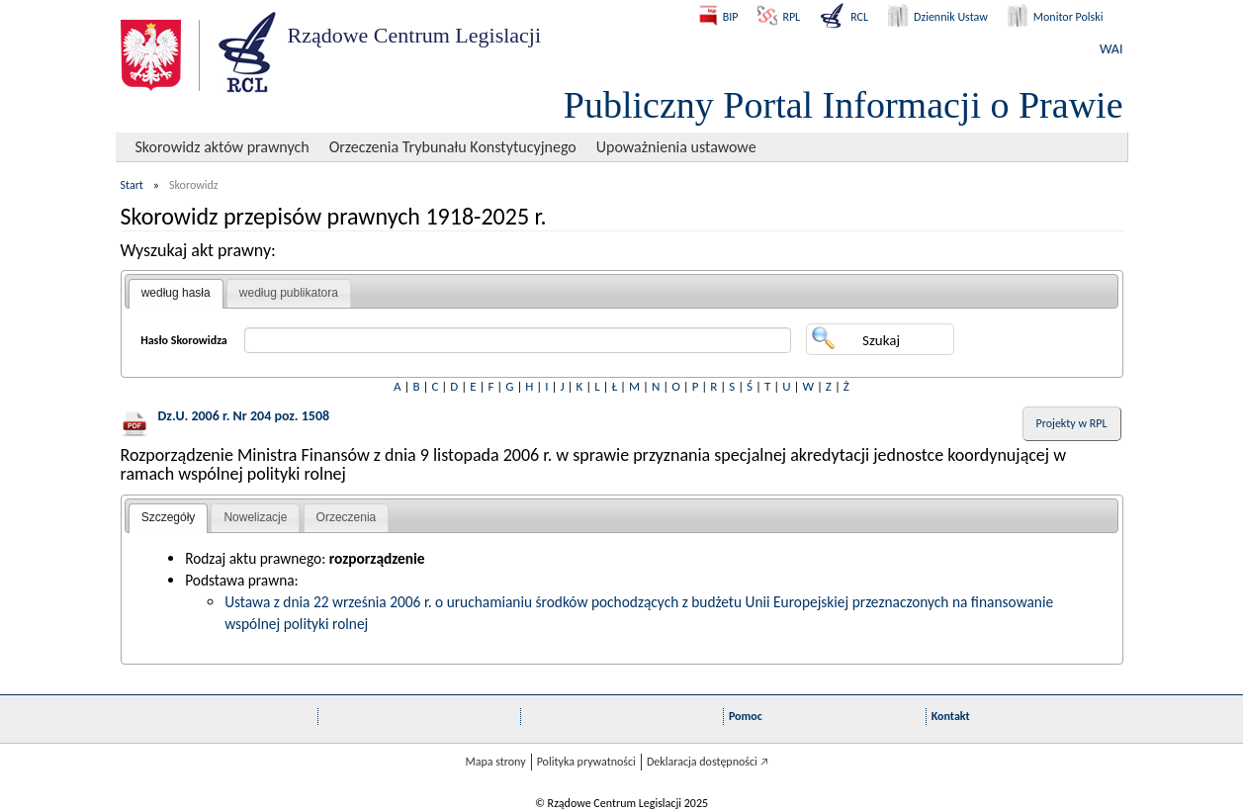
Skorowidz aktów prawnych (222, 146)
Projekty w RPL (1072, 423)
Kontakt (951, 716)
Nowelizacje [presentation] (255, 517)
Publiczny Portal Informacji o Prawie (843, 105)
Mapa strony (495, 761)
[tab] (176, 294)
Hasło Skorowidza (183, 340)
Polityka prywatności (586, 761)
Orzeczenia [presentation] (346, 517)
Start (132, 185)
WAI (1111, 49)
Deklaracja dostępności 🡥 (707, 761)
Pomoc (745, 716)
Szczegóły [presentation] (168, 517)
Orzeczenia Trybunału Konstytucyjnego (453, 146)
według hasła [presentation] (176, 293)
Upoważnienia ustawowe (676, 146)
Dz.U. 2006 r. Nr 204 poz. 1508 (244, 415)
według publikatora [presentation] (288, 293)
